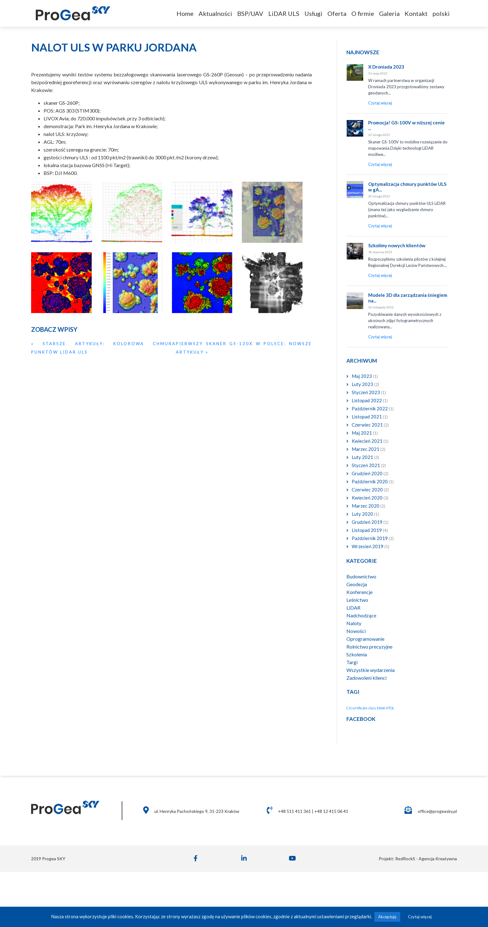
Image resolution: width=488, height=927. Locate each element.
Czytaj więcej (420, 916)
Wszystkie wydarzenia (370, 670)
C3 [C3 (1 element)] (348, 708)
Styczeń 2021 (366, 465)
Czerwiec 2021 (367, 424)
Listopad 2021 (367, 416)
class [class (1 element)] (372, 708)
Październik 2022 (370, 408)
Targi (352, 662)
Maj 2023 (362, 376)
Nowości (356, 631)
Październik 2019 (370, 538)
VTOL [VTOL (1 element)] (390, 708)
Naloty (353, 623)
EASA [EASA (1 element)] (381, 708)
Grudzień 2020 (367, 473)
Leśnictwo (357, 600)
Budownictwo (361, 576)
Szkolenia (356, 654)
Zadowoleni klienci (366, 678)
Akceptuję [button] (387, 916)
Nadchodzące (361, 615)
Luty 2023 (362, 384)
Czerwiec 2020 (367, 489)
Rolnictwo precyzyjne (369, 646)
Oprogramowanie (365, 639)
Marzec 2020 (365, 506)
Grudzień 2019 (367, 522)
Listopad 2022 (367, 400)
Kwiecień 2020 (367, 497)
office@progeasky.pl (437, 811)
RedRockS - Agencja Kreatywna (425, 858)
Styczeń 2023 (366, 392)
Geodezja (356, 584)
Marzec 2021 (365, 449)
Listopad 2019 (367, 530)
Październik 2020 (370, 481)
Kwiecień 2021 (367, 441)
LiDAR (353, 608)
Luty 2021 (362, 457)
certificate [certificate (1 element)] (359, 708)
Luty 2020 (362, 514)
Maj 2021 (362, 433)
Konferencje (359, 592)
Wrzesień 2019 (367, 546)
